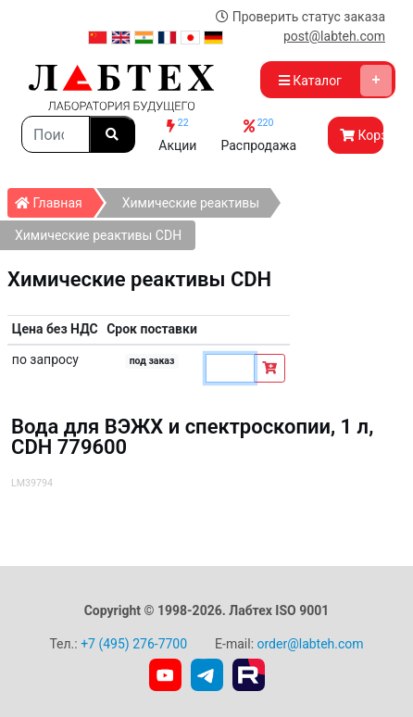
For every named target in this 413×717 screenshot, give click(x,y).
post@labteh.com (334, 36)
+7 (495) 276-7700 (134, 643)
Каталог (335, 80)
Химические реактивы (190, 202)
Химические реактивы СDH (98, 235)
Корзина (361, 135)
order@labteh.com (310, 643)
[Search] (55, 134)
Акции (177, 135)
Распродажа (258, 135)
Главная (54, 199)
